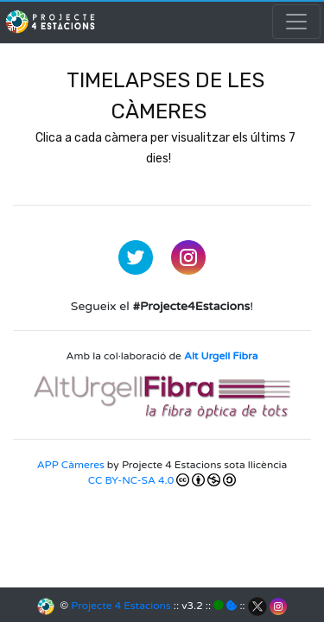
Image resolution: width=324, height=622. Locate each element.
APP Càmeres (71, 465)
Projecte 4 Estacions (120, 606)
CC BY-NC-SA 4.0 (162, 479)
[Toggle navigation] (296, 21)
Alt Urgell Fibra (220, 356)
